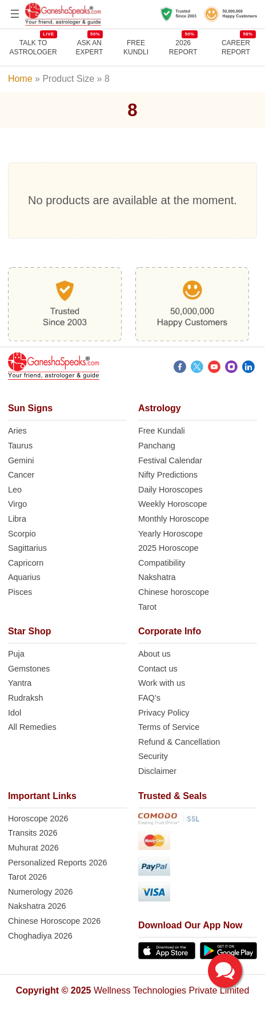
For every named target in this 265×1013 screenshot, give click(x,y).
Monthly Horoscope (173, 518)
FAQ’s (149, 697)
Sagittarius (27, 548)
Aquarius (24, 577)
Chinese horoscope (173, 592)
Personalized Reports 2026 (57, 862)
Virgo (17, 504)
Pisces (20, 592)
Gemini (21, 460)
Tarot (147, 606)
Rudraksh (25, 697)
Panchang (156, 445)
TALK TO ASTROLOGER (33, 47)
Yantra (19, 683)
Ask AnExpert (89, 47)
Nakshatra (157, 577)
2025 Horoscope (168, 548)
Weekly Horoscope (172, 504)
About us (154, 653)
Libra (17, 518)
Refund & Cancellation (179, 741)
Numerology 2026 (40, 891)
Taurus (20, 445)
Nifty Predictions (168, 474)
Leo (15, 489)
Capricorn (25, 562)
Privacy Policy (164, 712)
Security (153, 756)
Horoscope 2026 (38, 818)
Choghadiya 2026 (40, 935)
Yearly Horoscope (170, 533)
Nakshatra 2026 (37, 906)
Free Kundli (135, 47)
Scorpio (22, 533)
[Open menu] (15, 14)
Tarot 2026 (27, 876)
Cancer (21, 474)
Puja (16, 653)
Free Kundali (161, 430)
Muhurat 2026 (33, 847)
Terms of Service (168, 727)
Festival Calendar (170, 460)
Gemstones (29, 668)
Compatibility (161, 562)
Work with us (161, 683)
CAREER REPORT (239, 47)
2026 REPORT (183, 47)
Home (20, 79)
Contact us (158, 668)
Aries (17, 430)
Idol (14, 712)
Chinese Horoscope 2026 (54, 920)
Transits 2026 (33, 832)
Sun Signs (30, 408)
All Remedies (32, 727)
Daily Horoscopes (170, 489)
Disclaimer (157, 771)
